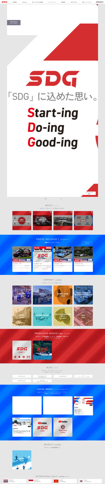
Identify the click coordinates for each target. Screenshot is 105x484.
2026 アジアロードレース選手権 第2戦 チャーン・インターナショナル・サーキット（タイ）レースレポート (21, 264)
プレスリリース (52, 2)
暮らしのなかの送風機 (37, 2)
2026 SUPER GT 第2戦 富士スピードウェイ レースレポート (62, 263)
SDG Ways (24, 2)
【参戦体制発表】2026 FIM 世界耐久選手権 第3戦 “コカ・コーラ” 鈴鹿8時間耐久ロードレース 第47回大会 (42, 264)
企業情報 (15, 2)
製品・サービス (86, 2)
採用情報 (63, 2)
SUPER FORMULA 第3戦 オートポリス (83, 262)
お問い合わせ (74, 2)
